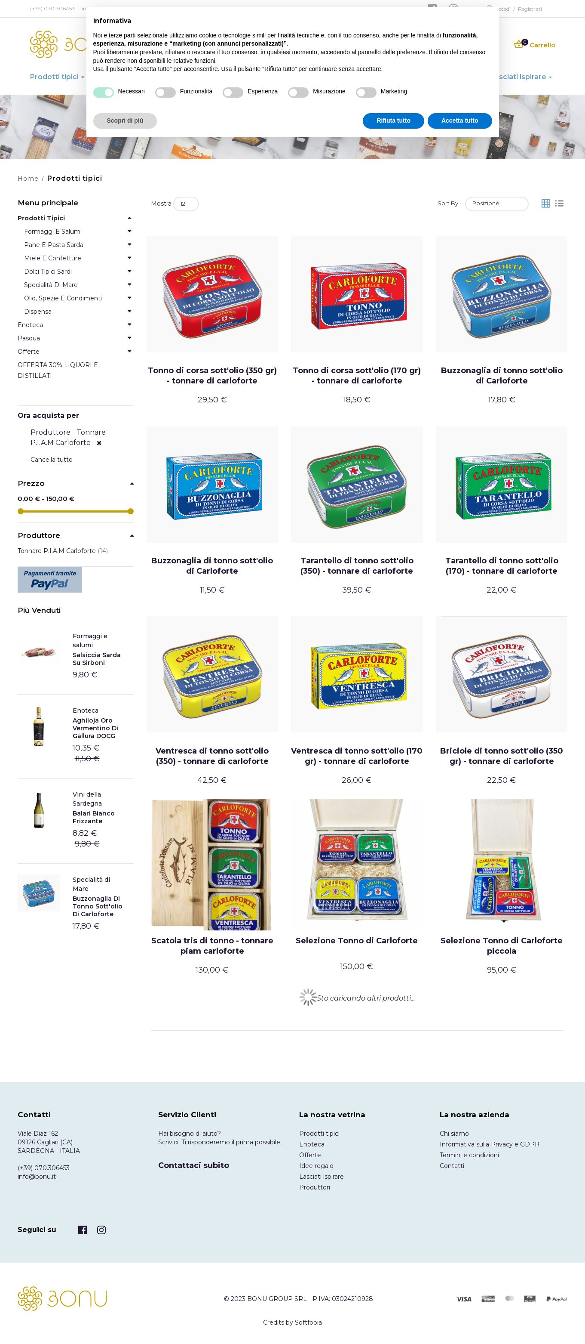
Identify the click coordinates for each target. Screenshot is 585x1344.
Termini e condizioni (469, 1155)
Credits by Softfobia (292, 1322)
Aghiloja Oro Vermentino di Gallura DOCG (95, 728)
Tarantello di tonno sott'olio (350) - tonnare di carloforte (356, 566)
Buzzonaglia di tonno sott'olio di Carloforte (502, 376)
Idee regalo (316, 1166)
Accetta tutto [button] (459, 120)
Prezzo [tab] (31, 483)
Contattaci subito (193, 1165)
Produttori (314, 1187)
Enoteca (85, 710)
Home (28, 178)
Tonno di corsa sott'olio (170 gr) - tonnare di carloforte (357, 376)
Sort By (448, 203)
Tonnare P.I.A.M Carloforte (63, 551)
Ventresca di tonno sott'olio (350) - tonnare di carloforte (212, 756)
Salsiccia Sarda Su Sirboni (97, 659)
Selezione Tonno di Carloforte (357, 940)
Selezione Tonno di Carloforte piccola (502, 946)
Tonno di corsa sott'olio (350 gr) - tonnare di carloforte (212, 376)
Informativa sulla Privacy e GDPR (489, 1144)
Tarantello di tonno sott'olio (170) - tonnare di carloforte (501, 566)
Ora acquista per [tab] (48, 415)
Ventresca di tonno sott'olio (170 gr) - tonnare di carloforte (357, 756)
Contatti (452, 1166)
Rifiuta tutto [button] (393, 120)
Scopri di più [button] (125, 120)
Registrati (530, 9)
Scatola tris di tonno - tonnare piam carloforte (212, 946)
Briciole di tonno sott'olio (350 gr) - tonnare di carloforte (501, 756)
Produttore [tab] (39, 535)
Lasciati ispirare (321, 1176)
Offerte (310, 1155)
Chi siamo (454, 1133)
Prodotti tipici (319, 1133)
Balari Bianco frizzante (94, 817)
